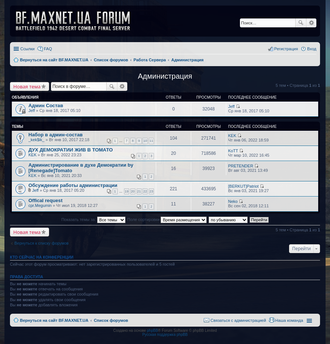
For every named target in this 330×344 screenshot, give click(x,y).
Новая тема (27, 86)
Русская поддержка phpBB (165, 335)
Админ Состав (45, 105)
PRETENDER (240, 166)
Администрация (165, 76)
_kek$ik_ (36, 139)
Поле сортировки (167, 219)
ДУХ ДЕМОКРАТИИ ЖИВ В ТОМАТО (70, 150)
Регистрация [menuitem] (286, 49)
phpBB (152, 330)
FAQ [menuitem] (48, 49)
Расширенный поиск (311, 22)
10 (145, 141)
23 (151, 191)
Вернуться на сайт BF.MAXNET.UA (54, 320)
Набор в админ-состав (55, 134)
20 (133, 191)
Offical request (45, 200)
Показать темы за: (93, 219)
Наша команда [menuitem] (289, 320)
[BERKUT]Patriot (243, 186)
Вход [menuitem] (311, 49)
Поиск (300, 22)
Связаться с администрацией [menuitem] (238, 320)
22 (145, 191)
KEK (232, 135)
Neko (233, 201)
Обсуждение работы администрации (72, 185)
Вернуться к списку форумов (41, 243)
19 (126, 191)
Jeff (31, 110)
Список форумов (111, 320)
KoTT (233, 151)
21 (139, 191)
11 (151, 141)
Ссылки (27, 49)
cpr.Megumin (40, 205)
